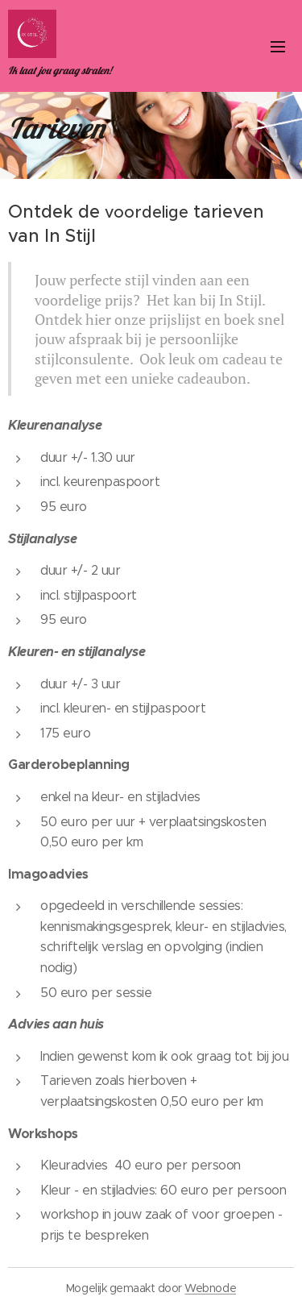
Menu (278, 47)
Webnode (210, 1288)
